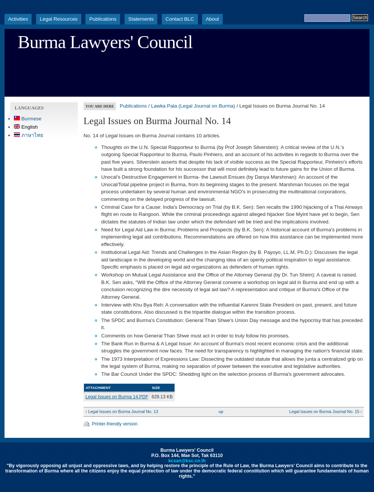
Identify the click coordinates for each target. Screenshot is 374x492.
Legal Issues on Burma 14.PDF (116, 396)
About (212, 19)
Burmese (27, 118)
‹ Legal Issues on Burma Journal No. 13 (121, 411)
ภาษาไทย (28, 135)
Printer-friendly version (115, 424)
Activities (18, 19)
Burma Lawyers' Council (105, 42)
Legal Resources (59, 19)
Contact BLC (180, 19)
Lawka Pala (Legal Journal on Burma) (193, 106)
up (221, 411)
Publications (102, 19)
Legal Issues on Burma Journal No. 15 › (325, 411)
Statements (141, 19)
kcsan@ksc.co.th (186, 460)
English (26, 127)
